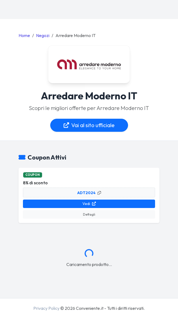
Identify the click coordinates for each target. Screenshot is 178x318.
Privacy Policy (46, 308)
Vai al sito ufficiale (89, 125)
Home (24, 35)
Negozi (42, 35)
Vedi (89, 203)
